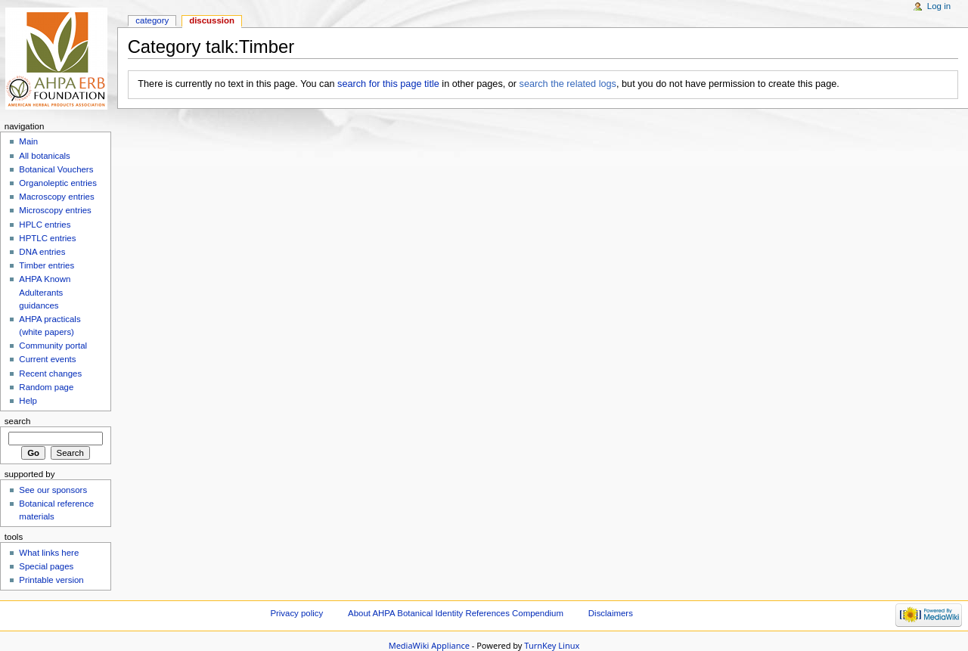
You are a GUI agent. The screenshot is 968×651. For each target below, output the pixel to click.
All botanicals (44, 155)
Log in (939, 6)
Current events (47, 359)
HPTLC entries (47, 238)
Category (152, 20)
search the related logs (568, 84)
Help (28, 400)
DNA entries (42, 251)
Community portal (53, 345)
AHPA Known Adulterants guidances (44, 291)
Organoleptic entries (58, 183)
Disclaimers (610, 613)
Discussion (211, 20)
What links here (49, 552)
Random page (46, 387)
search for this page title (388, 84)
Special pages (46, 566)
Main (28, 141)
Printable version (51, 579)
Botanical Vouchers (56, 169)
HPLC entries (44, 224)
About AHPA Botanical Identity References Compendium (455, 613)
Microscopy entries (55, 210)
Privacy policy (296, 613)
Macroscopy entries (56, 196)
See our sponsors (53, 489)
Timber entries (46, 265)
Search (18, 421)
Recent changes (50, 373)
